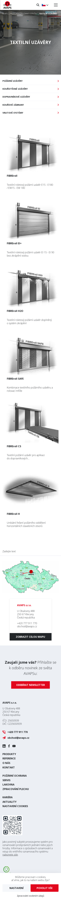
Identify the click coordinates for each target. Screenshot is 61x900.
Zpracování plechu (15, 789)
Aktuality (9, 802)
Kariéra (7, 797)
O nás (6, 763)
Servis (6, 780)
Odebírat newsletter (30, 685)
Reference (9, 758)
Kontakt (8, 767)
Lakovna (8, 784)
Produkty (9, 754)
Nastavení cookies (15, 806)
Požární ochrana (14, 775)
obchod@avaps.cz (27, 626)
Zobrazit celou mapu (30, 636)
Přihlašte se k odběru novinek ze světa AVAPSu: (30, 668)
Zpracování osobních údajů (30, 895)
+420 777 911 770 (27, 623)
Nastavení (16, 888)
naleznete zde (10, 854)
